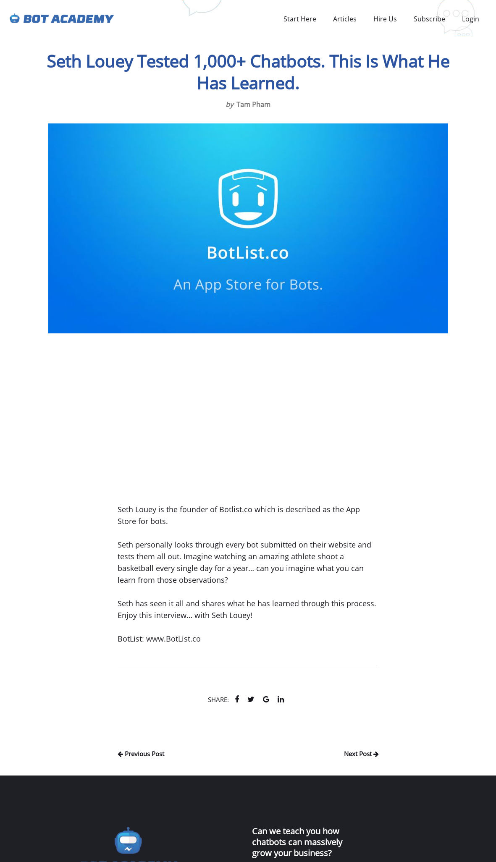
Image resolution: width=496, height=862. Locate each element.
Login (470, 19)
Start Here (299, 19)
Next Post (361, 753)
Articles (345, 19)
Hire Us (385, 19)
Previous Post (141, 753)
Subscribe (429, 19)
